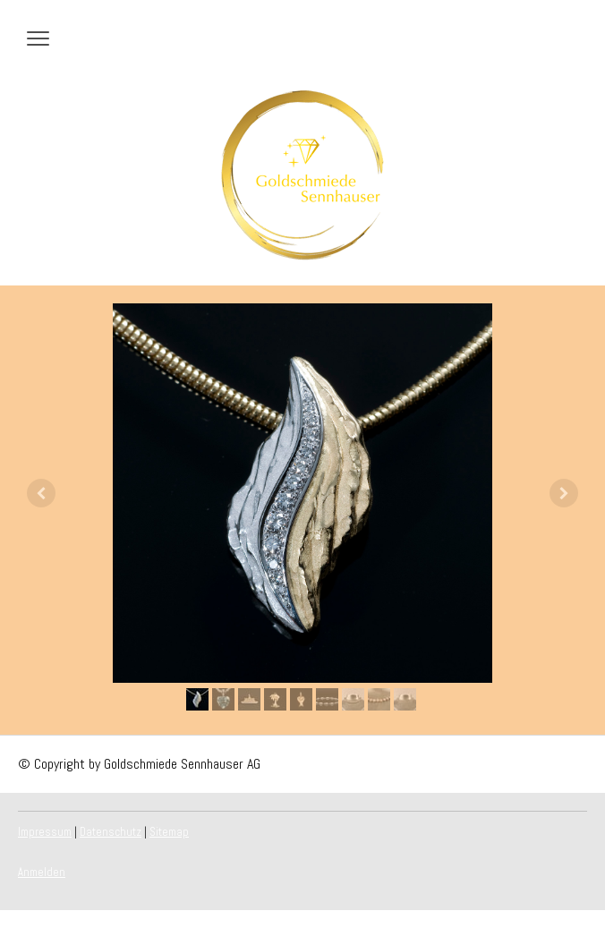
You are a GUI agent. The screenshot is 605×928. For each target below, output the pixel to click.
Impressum (45, 831)
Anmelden (41, 872)
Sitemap (169, 831)
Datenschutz (110, 831)
